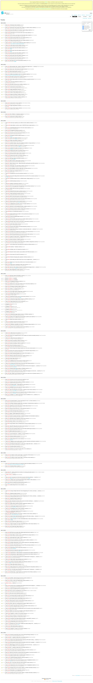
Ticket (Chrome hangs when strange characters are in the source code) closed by (22, 348)
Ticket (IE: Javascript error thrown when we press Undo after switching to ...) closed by (22, 477)
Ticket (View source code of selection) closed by (15, 593)
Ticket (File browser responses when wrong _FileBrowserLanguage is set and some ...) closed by (24, 370)
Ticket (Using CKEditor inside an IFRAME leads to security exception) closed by (22, 423)
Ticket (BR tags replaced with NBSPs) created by (17, 275)
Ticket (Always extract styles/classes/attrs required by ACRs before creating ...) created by (24, 639)
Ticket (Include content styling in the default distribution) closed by (20, 226)
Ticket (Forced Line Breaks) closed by (13, 345)
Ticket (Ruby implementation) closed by (15, 71)
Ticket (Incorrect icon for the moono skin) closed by (16, 132)
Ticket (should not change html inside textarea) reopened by (19, 550)
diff (5, 475)
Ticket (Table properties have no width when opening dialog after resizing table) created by (22, 566)
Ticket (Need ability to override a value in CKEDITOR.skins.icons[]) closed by (20, 125)
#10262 (11, 51)
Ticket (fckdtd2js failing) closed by (14, 293)
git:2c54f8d (14, 390)
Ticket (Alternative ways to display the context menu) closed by (19, 418)
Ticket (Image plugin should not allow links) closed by (18, 547)
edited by (12, 474)
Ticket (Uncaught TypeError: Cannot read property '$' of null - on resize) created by (21, 400)
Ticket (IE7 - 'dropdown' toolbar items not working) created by (17, 647)
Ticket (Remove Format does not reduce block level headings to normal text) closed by (21, 652)
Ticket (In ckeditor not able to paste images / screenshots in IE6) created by (19, 457)
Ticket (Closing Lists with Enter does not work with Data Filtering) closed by (21, 363)
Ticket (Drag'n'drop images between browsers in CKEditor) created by (18, 314)
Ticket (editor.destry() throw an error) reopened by (15, 301)
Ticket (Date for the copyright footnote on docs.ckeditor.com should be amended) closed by (24, 335)
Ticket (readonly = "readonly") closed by (14, 246)
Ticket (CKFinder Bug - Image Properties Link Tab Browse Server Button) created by (22, 571)
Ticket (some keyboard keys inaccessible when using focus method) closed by (20, 244)
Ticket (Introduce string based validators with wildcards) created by (20, 561)
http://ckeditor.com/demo (15, 514)
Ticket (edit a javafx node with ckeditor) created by (15, 52)
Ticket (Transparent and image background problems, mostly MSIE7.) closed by (20, 618)
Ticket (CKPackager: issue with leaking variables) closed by (19, 165)
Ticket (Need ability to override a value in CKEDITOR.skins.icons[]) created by (20, 534)
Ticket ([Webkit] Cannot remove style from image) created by (19, 387)
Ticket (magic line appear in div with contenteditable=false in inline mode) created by (21, 523)
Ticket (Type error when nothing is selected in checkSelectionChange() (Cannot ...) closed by (24, 267)
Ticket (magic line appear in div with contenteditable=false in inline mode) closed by (23, 518)
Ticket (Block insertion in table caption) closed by (17, 160)
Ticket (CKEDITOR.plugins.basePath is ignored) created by (18, 657)
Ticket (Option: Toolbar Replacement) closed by (16, 413)
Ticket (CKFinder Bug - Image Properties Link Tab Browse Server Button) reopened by (23, 552)
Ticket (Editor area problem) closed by (15, 137)
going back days (85, 23)
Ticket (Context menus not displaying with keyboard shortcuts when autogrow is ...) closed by (24, 365)
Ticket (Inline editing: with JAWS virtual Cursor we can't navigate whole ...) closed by (21, 259)
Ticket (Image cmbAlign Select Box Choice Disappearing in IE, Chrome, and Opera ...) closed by (24, 490)
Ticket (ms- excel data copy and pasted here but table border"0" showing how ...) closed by (22, 556)
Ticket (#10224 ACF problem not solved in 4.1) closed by (18, 145)
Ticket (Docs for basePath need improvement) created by (16, 482)
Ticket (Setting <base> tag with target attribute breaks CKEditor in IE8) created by (21, 479)
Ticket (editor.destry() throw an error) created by (15, 484)
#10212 (11, 478)
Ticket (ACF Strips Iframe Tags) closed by (16, 521)
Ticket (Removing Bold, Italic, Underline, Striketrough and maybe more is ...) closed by (23, 66)
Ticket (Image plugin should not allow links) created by (18, 621)
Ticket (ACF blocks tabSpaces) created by (14, 81)
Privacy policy (59, 681)
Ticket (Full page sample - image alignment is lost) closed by (19, 384)
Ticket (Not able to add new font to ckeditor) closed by (18, 76)
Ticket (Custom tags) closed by (12, 358)
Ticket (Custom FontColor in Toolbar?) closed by (17, 239)
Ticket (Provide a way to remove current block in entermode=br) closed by (21, 221)
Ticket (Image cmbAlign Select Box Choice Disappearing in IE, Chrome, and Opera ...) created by (24, 495)
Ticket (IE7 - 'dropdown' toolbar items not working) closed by (19, 637)
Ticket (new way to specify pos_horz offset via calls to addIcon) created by (20, 540)
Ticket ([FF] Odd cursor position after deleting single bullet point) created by (20, 532)
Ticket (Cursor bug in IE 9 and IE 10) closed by (15, 254)
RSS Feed (47, 679)
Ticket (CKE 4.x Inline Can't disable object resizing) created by (18, 580)
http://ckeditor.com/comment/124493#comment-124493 (15, 464)
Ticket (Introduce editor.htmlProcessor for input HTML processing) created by (22, 545)
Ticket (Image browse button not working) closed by (16, 150)
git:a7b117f (11, 439)
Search (90, 16)
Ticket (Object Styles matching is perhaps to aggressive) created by (18, 503)
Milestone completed (10, 278)
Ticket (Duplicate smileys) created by (12, 498)
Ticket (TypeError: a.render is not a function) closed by (18, 613)
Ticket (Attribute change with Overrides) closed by (15, 321)
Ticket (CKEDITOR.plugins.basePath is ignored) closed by (20, 588)
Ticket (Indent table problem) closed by (15, 224)
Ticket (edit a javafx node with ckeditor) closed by (15, 45)
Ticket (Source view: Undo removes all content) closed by (18, 69)
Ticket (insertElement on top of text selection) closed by (18, 173)
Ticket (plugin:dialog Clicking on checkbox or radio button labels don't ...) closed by (23, 229)
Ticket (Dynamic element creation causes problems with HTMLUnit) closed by (20, 251)
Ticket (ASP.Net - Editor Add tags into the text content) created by (17, 578)
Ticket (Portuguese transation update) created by (15, 286)
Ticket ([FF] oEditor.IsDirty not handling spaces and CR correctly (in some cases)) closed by (22, 608)
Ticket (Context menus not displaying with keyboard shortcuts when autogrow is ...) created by (24, 585)
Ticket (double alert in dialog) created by (13, 116)
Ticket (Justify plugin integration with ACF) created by (18, 511)
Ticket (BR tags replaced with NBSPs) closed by (15, 158)
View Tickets (85, 16)
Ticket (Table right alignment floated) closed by (16, 193)
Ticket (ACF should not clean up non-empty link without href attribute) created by (22, 463)
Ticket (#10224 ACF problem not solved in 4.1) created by (17, 148)
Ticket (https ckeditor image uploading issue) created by (17, 559)
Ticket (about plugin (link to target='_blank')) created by (17, 537)
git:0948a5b (14, 393)
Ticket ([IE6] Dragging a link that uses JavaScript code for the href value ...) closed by (21, 644)
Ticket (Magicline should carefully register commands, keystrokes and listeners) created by (24, 441)
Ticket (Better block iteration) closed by (13, 319)
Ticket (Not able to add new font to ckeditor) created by (16, 84)
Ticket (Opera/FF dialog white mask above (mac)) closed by (19, 426)
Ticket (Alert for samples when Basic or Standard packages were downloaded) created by (21, 415)
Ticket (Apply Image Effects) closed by (13, 89)
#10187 (9, 483)
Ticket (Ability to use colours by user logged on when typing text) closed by (19, 610)
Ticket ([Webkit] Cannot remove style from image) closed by (17, 360)
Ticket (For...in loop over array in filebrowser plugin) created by (19, 42)
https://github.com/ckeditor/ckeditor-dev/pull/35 (17, 43)
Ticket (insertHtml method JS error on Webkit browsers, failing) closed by (21, 178)
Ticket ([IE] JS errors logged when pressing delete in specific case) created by (22, 316)
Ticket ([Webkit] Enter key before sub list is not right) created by (20, 203)
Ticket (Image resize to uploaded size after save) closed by (17, 264)
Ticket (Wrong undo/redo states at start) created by (17, 153)
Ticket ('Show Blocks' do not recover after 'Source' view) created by (18, 32)
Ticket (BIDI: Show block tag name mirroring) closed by (18, 196)
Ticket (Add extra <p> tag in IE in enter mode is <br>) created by (17, 448)
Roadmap (79, 16)
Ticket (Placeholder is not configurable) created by (16, 670)
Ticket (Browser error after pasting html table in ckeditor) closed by (20, 206)
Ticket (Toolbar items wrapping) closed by (15, 170)
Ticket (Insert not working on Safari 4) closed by (15, 340)
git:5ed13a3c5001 (12, 364)
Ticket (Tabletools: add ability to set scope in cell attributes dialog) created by (22, 324)
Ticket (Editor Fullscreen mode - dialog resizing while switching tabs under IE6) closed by (24, 163)
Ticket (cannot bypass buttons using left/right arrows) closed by (17, 598)
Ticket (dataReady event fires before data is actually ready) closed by (20, 405)
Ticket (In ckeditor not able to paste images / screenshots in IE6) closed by (21, 454)
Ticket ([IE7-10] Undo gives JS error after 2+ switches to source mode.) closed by (22, 389)
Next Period (89, 18)
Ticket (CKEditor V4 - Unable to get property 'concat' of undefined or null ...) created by (21, 394)
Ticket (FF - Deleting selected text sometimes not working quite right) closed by (23, 472)
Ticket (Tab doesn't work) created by (13, 25)
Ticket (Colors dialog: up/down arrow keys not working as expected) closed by (22, 79)
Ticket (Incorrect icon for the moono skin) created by (16, 379)
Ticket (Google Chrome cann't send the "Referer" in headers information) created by (21, 672)
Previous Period (85, 18)
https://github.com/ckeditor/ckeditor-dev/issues (43, 8)
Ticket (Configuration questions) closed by (14, 130)
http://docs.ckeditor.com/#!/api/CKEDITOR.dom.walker (13, 75)
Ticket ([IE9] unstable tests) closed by (15, 431)
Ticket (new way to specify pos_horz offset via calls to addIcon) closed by (20, 122)
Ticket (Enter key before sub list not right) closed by (17, 201)
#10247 (19, 202)
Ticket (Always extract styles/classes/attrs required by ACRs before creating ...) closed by (24, 516)
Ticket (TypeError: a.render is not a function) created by (16, 628)
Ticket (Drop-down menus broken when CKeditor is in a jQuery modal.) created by (22, 27)
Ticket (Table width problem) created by (13, 626)
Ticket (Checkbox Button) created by (14, 466)
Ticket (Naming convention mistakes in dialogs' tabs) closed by (19, 208)
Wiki (70, 16)
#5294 (19, 551)
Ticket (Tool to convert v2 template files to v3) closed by (19, 590)
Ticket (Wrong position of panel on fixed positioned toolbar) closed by (18, 600)
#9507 (20, 297)
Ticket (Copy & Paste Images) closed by (14, 91)
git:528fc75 (14, 385)
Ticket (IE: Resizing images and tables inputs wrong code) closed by (18, 595)
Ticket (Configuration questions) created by (14, 281)
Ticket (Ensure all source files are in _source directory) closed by (19, 408)
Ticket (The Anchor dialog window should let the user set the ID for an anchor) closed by (24, 175)
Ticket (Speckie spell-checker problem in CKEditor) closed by (17, 368)
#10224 (20, 146)
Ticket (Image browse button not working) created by (15, 155)
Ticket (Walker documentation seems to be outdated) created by (19, 74)
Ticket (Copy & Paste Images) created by (16, 108)
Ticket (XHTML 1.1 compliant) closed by (13, 288)
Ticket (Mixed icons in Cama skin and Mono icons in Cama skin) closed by (19, 262)
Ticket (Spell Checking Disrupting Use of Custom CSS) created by (18, 353)
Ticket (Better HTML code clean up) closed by (16, 188)
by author (86, 24)
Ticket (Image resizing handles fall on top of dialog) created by (18, 40)
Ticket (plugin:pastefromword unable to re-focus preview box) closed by (21, 213)
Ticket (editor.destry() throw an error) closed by (17, 438)
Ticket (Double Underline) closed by (15, 436)
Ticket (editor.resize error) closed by (15, 332)
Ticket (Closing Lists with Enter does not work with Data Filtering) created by (20, 634)
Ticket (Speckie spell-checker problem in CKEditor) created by (18, 382)
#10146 (14, 159)
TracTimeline (78, 675)
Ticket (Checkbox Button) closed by (13, 446)
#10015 (15, 61)
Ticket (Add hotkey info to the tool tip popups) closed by (17, 60)
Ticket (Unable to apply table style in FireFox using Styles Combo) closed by (20, 605)
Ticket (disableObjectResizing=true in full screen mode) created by (18, 127)
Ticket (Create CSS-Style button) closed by (16, 410)
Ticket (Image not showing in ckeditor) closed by (15, 94)
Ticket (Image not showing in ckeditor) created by (15, 96)
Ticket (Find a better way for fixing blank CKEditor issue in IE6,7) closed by (19, 649)
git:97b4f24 (14, 517)
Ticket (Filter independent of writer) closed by (16, 269)
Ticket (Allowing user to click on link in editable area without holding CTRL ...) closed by (22, 623)
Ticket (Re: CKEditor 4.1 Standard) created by (16, 114)
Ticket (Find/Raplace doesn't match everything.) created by (17, 508)
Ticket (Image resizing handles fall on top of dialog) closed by (17, 37)
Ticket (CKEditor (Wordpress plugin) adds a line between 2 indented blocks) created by (24, 403)
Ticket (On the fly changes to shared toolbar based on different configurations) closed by (24, 241)
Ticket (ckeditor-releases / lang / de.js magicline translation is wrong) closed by (21, 143)
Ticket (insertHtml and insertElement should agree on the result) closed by (21, 231)
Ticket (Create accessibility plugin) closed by (16, 216)
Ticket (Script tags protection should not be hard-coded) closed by (20, 198)
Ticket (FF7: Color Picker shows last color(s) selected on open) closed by (19, 662)
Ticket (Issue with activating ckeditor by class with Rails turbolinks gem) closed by (22, 428)
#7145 (18, 624)
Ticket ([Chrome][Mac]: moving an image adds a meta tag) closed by (20, 168)
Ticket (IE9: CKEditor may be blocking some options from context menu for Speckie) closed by (23, 373)
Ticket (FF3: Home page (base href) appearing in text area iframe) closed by (22, 186)
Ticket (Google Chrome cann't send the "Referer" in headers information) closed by (21, 667)
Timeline (75, 16)
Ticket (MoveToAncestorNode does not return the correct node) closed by (21, 234)
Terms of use (54, 681)
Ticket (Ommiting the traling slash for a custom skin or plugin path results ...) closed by (21, 443)
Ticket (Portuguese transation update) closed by (16, 135)
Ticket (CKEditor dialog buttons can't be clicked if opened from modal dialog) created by (21, 542)
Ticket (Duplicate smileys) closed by (15, 493)
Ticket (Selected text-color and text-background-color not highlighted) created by (21, 665)
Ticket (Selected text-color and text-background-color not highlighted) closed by (20, 660)
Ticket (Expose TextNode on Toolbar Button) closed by (16, 616)
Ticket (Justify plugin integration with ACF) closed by (18, 506)
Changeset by (10, 304)
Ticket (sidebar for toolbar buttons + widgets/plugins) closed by (19, 236)
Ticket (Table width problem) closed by (13, 564)
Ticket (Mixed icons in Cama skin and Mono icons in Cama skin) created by (19, 283)
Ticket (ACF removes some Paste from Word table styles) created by (20, 35)
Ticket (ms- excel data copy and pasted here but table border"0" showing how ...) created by (22, 569)
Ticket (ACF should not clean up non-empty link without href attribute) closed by (22, 392)
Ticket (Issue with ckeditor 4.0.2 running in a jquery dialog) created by (18, 30)
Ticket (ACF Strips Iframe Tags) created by (14, 526)
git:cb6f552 (14, 548)
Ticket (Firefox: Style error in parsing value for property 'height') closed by (19, 603)
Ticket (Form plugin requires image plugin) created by (18, 291)
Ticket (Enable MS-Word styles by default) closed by (17, 191)
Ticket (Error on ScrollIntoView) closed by (16, 211)
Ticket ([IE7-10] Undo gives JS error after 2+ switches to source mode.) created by (20, 513)
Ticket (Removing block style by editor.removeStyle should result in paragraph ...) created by (24, 642)
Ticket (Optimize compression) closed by (15, 183)
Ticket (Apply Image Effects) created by (16, 105)
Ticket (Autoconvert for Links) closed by (13, 86)
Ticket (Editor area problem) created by (13, 140)
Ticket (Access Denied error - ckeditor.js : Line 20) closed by (19, 433)
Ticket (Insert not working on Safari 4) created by (16, 343)
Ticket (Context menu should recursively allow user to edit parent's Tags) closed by (20, 350)
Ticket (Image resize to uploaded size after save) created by (18, 326)
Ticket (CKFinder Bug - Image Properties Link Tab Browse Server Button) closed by (21, 554)
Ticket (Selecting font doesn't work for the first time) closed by (19, 296)
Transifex (10, 136)
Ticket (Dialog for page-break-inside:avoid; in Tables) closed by (17, 355)
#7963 (16, 369)
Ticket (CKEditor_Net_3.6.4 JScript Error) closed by (15, 249)
